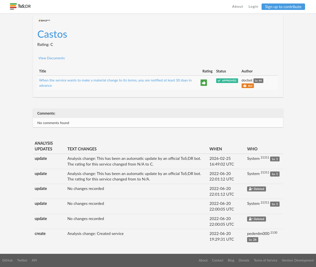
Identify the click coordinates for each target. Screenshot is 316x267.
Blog (231, 260)
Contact (217, 260)
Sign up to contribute (283, 6)
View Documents (51, 58)
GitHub (7, 260)
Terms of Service (265, 260)
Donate (244, 260)
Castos (52, 34)
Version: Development (298, 260)
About (237, 6)
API (34, 260)
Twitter (22, 260)
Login (254, 6)
